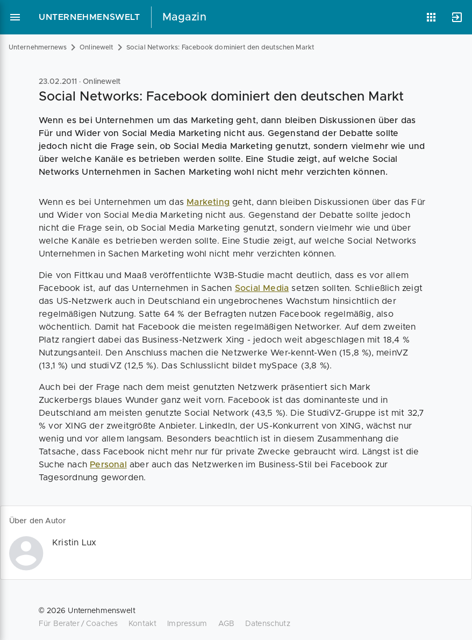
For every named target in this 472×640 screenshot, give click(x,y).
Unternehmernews (38, 47)
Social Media (262, 288)
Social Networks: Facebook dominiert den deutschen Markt (220, 47)
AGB (226, 624)
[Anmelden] (457, 17)
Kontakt (142, 624)
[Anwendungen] (431, 17)
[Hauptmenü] (15, 17)
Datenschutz (267, 624)
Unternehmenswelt (89, 17)
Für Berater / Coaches (78, 624)
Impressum (187, 624)
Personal (108, 464)
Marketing (208, 202)
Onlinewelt (96, 47)
